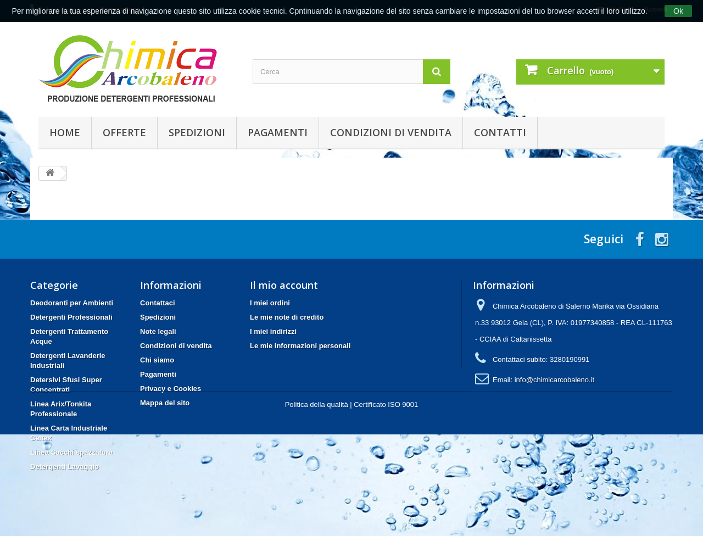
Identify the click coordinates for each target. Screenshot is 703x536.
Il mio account (284, 285)
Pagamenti (278, 132)
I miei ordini (270, 303)
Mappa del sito (164, 403)
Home (64, 132)
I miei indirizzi (273, 331)
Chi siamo (157, 360)
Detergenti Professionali (71, 317)
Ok (678, 11)
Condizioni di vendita (390, 132)
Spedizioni (197, 132)
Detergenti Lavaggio (64, 466)
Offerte (124, 132)
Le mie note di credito (286, 317)
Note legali (158, 331)
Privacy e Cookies (170, 388)
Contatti (500, 132)
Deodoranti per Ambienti (71, 303)
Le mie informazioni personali (300, 346)
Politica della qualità (316, 506)
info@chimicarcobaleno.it (554, 380)
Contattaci (157, 303)
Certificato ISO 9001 (386, 506)
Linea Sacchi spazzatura (71, 452)
